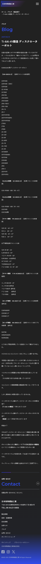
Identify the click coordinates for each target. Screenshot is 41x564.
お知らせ (5, 525)
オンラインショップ (8, 536)
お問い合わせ (6, 533)
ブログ (4, 529)
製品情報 (5, 514)
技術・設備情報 (7, 518)
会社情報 (5, 521)
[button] (37, 4)
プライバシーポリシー (21, 542)
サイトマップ (6, 542)
